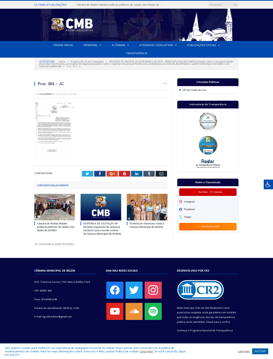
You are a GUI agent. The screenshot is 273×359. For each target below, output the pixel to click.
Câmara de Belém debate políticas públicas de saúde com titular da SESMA (119, 4)
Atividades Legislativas (156, 45)
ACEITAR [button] (260, 351)
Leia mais (146, 351)
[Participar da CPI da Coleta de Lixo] (207, 90)
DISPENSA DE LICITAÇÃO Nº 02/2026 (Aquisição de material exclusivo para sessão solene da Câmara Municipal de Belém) (102, 228)
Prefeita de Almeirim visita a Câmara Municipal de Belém (146, 225)
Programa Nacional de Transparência (211, 330)
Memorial (91, 45)
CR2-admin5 (45, 94)
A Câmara (118, 45)
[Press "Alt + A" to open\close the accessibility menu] (268, 184)
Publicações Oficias (201, 45)
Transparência (136, 53)
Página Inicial (63, 45)
